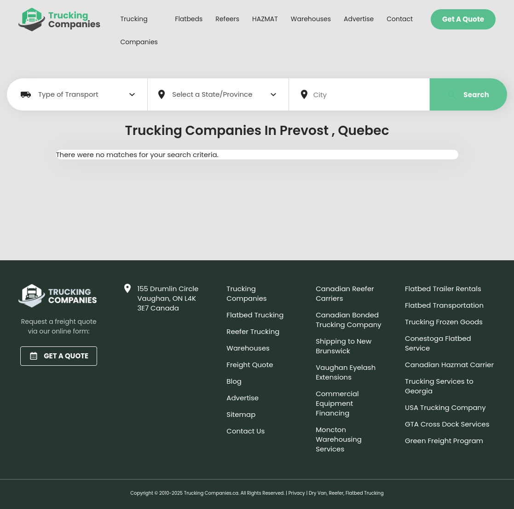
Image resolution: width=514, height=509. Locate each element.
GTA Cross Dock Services (447, 424)
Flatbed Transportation (444, 305)
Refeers (227, 18)
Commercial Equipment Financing (337, 403)
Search (469, 94)
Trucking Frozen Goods (444, 322)
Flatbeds (188, 18)
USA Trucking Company (445, 407)
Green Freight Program (444, 440)
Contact (400, 18)
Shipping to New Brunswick (343, 346)
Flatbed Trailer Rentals (443, 288)
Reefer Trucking (252, 331)
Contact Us (245, 431)
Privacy (297, 493)
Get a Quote (463, 19)
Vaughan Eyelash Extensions (345, 372)
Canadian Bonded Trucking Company (348, 319)
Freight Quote (249, 364)
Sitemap (240, 414)
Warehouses (311, 18)
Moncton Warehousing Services (339, 439)
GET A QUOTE (58, 356)
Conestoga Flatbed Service (438, 343)
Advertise (359, 18)
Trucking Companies (139, 30)
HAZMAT (265, 18)
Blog (234, 381)
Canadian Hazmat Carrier (449, 364)
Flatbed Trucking (254, 315)
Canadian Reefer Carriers (345, 293)
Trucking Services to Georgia (439, 386)
